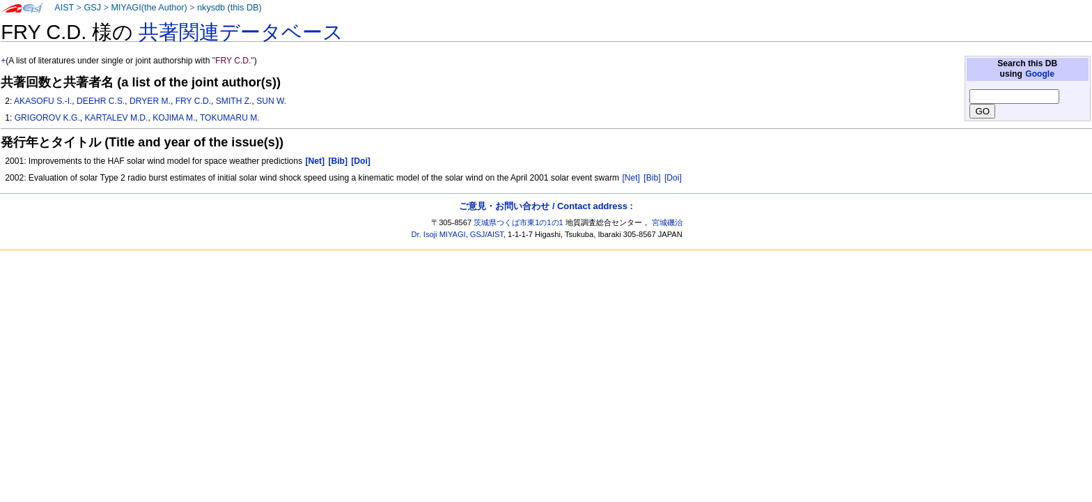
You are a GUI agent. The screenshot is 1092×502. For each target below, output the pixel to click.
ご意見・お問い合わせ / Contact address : (545, 206)
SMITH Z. (234, 101)
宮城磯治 (667, 222)
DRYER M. (150, 101)
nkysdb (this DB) (229, 8)
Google (1039, 74)
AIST (64, 8)
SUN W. (271, 101)
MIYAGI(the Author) (149, 8)
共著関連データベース (241, 32)
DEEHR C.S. (101, 101)
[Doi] (673, 178)
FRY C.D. (193, 101)
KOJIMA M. (174, 118)
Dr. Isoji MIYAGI (439, 234)
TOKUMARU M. (230, 118)
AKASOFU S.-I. (43, 101)
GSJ (92, 8)
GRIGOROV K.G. (47, 118)
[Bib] (652, 178)
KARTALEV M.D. (116, 118)
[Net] (631, 178)
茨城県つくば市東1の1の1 (518, 222)
